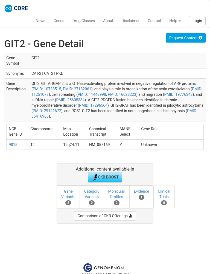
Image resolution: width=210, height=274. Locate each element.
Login (197, 21)
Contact (154, 21)
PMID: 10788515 (47, 89)
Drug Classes (83, 21)
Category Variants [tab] (92, 197)
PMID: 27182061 (77, 89)
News (40, 21)
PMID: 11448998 (92, 94)
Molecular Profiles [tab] (116, 197)
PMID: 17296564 (93, 105)
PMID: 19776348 (178, 94)
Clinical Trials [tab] (164, 197)
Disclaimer (130, 21)
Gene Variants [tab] (68, 197)
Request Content (185, 38)
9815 (13, 144)
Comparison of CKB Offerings (105, 216)
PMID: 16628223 (122, 94)
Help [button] (175, 21)
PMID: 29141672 (47, 111)
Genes (59, 21)
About (108, 21)
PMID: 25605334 (70, 100)
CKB (105, 177)
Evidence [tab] (141, 194)
